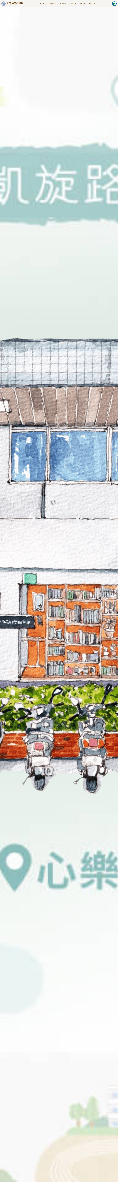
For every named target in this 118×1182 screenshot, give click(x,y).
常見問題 (83, 3)
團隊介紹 (53, 3)
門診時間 (73, 3)
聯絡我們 (93, 3)
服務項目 (63, 3)
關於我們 (43, 3)
